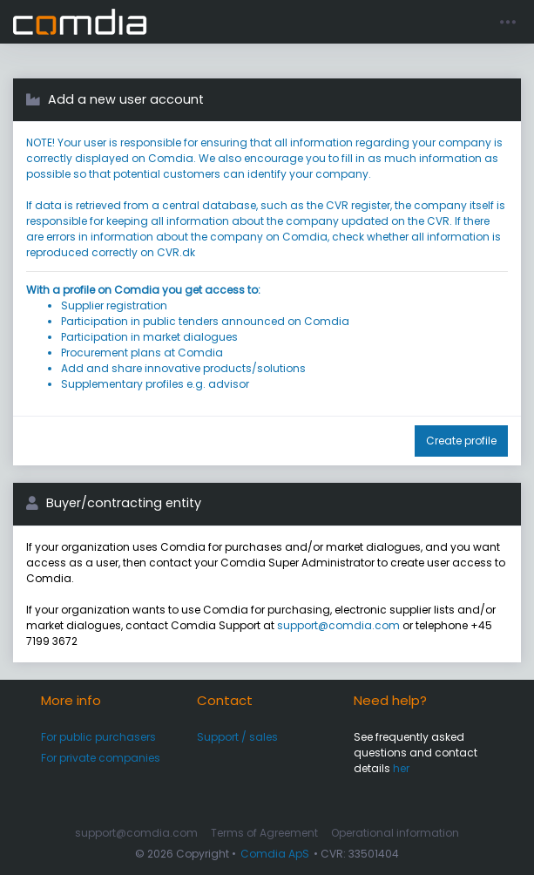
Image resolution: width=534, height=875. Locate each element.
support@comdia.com (338, 625)
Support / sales (237, 736)
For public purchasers (98, 736)
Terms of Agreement (264, 832)
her (401, 768)
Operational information (395, 832)
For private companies (100, 757)
